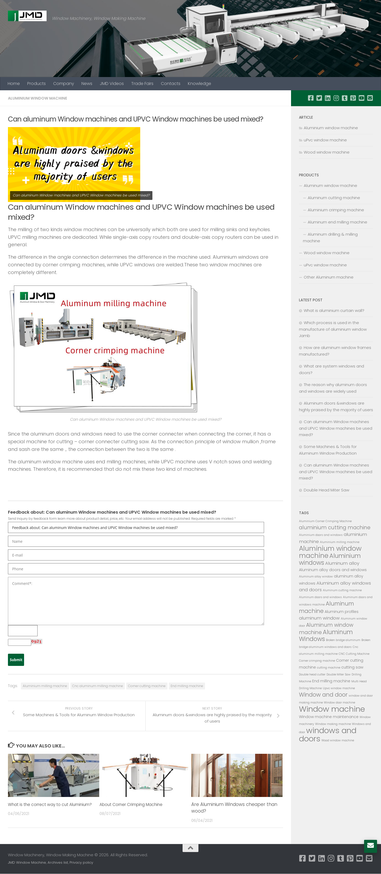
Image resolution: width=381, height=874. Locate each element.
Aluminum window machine (330, 185)
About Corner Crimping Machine (135, 804)
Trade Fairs (142, 83)
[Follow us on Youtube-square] (361, 98)
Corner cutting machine (147, 686)
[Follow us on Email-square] (370, 98)
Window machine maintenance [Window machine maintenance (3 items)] (329, 716)
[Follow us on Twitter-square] (319, 98)
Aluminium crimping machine (336, 210)
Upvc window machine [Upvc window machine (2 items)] (339, 688)
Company (63, 83)
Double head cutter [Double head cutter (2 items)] (312, 674)
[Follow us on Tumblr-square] (344, 98)
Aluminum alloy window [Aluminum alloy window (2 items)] (316, 577)
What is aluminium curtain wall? (334, 310)
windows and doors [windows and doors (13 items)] (327, 734)
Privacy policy (81, 862)
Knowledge (199, 83)
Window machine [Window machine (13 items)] (332, 708)
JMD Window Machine (27, 862)
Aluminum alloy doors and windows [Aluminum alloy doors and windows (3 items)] (333, 569)
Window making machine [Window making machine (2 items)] (333, 724)
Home (14, 83)
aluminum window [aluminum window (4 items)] (319, 618)
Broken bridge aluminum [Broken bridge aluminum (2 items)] (343, 640)
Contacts (170, 83)
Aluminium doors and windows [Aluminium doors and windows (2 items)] (321, 535)
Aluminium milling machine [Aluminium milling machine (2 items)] (339, 542)
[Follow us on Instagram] (336, 98)
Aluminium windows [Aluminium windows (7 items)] (330, 559)
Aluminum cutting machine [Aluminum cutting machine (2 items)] (342, 590)
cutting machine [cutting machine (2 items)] (328, 668)
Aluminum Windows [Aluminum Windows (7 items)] (326, 635)
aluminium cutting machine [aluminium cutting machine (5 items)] (334, 527)
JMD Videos (112, 83)
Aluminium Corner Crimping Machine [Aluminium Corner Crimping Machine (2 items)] (325, 521)
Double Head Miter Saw (326, 490)
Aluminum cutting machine (334, 197)
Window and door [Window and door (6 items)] (323, 694)
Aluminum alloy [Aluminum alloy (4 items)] (342, 563)
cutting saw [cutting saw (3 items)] (352, 667)
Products (36, 83)
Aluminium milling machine (45, 686)
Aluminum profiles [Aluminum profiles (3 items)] (342, 611)
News (86, 83)
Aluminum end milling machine (337, 222)
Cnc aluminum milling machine (97, 686)
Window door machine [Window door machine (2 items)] (339, 703)
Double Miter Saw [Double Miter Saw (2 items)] (338, 674)
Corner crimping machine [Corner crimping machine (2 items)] (317, 661)
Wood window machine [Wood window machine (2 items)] (337, 740)
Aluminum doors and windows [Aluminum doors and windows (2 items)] (320, 597)
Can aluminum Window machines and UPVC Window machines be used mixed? (335, 428)
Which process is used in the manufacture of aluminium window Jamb (333, 329)
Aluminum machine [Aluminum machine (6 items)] (326, 607)
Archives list (58, 862)
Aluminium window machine (39, 98)
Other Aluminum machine (328, 277)
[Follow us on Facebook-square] (310, 98)
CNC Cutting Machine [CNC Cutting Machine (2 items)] (354, 654)
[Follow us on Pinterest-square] (353, 98)
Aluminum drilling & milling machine (330, 237)
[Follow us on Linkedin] (327, 98)
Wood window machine (327, 152)
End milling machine (187, 686)
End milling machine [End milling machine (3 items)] (331, 681)
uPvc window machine (325, 140)
